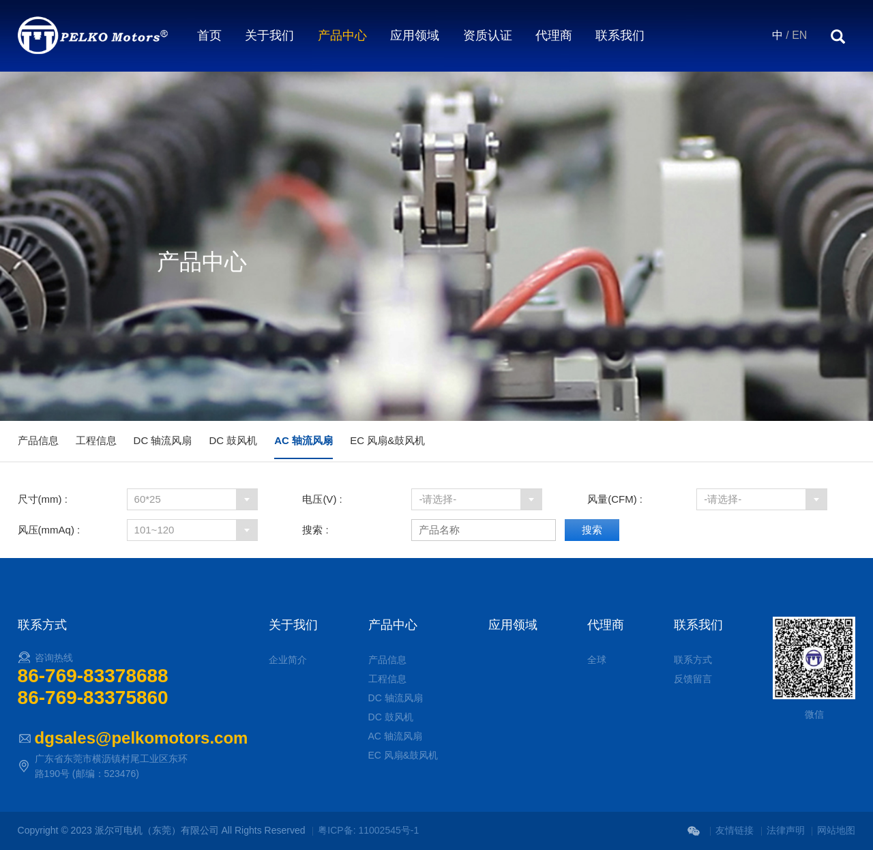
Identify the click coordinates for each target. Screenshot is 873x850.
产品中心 (342, 35)
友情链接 (734, 830)
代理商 (553, 35)
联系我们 (620, 35)
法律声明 (786, 830)
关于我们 (269, 35)
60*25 (147, 499)
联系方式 (693, 659)
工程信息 (96, 440)
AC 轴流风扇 (303, 440)
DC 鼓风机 (233, 440)
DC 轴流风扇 (163, 440)
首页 (209, 35)
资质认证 (487, 35)
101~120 (154, 530)
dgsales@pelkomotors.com (141, 738)
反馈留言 (693, 678)
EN (799, 35)
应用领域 (414, 35)
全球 (596, 659)
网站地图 (836, 830)
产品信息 (38, 440)
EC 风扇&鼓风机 (387, 440)
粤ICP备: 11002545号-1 (368, 830)
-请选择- (437, 499)
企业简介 (288, 659)
